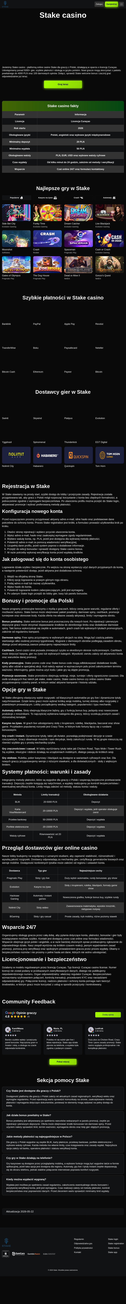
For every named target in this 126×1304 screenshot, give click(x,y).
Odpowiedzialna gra (83, 1271)
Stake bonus (113, 1276)
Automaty (109, 225)
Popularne (17, 225)
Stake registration (116, 1271)
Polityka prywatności (83, 1276)
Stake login (113, 1267)
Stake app (112, 1280)
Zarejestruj (112, 4)
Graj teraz (63, 111)
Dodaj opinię (108, 1042)
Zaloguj (99, 4)
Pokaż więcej (63, 1090)
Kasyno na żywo (47, 225)
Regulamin (79, 1267)
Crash (78, 225)
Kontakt (77, 1280)
